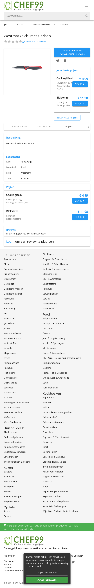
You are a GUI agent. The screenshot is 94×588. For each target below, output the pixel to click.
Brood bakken (50, 427)
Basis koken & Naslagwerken (57, 412)
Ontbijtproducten (51, 362)
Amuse (7, 511)
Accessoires (10, 259)
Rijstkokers (9, 372)
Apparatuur (48, 397)
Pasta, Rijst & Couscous (55, 372)
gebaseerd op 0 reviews (34, 41)
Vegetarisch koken (52, 496)
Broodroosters (11, 273)
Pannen (7, 491)
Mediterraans (49, 348)
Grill (5, 313)
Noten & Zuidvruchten (54, 353)
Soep (45, 382)
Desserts (47, 441)
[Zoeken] (43, 16)
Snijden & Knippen (13, 496)
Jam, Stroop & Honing (54, 338)
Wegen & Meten (12, 501)
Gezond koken (50, 451)
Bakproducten (50, 318)
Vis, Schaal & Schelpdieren (56, 501)
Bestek (7, 516)
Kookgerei (9, 486)
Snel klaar (47, 481)
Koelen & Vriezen (12, 338)
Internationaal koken (53, 466)
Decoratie (48, 328)
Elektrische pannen (13, 293)
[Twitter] (73, 561)
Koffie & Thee (11, 343)
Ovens (7, 357)
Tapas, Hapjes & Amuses (55, 491)
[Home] (5, 24)
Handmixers (10, 318)
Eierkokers (9, 283)
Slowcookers (10, 377)
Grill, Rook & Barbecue (54, 456)
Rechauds (8, 367)
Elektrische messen (13, 288)
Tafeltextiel (48, 308)
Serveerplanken (50, 293)
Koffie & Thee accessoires (56, 269)
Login (10, 241)
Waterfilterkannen (13, 422)
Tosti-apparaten (12, 407)
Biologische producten (54, 323)
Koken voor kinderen (53, 471)
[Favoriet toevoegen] (57, 61)
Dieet (45, 446)
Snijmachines (10, 382)
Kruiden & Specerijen (53, 343)
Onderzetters (49, 283)
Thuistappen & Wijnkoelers (17, 402)
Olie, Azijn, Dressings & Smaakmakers (62, 357)
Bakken (46, 407)
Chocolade (48, 432)
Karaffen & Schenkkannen (56, 264)
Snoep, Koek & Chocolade (56, 377)
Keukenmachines (12, 333)
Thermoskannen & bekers (17, 461)
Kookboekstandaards (14, 446)
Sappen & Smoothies (53, 476)
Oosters (47, 367)
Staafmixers (10, 392)
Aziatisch (47, 402)
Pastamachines (11, 362)
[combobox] (47, 16)
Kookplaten (9, 348)
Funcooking (9, 308)
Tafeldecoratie (50, 303)
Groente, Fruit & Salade (54, 461)
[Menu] (86, 6)
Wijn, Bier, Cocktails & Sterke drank (60, 511)
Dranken (47, 333)
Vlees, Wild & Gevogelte (55, 506)
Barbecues (9, 476)
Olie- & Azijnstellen (52, 278)
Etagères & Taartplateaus (55, 259)
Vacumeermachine (13, 412)
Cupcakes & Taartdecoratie (56, 437)
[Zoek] (86, 16)
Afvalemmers (10, 432)
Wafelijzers (9, 417)
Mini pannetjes (50, 273)
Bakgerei (8, 471)
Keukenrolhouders (13, 441)
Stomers (8, 397)
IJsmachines (10, 323)
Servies (46, 298)
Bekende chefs (50, 417)
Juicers (7, 328)
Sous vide (8, 387)
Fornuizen (9, 298)
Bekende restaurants (53, 422)
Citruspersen (10, 278)
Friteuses (8, 303)
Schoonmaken (11, 456)
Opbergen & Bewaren (15, 451)
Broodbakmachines (13, 269)
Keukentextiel (10, 481)
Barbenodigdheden (13, 437)
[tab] (19, 127)
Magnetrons (10, 353)
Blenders (8, 264)
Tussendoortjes (50, 387)
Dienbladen (48, 254)
